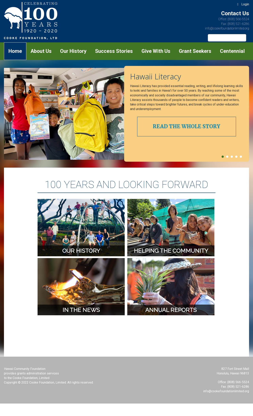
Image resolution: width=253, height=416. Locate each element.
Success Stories (114, 51)
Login (245, 4)
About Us (41, 51)
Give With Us (156, 51)
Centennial (232, 51)
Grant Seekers (195, 51)
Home (15, 51)
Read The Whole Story (186, 126)
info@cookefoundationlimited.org (227, 28)
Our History (73, 51)
